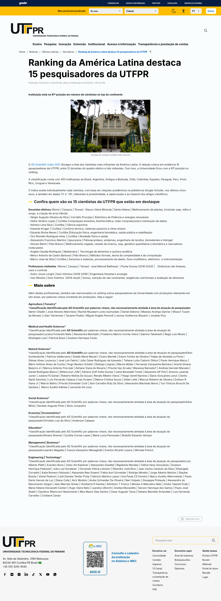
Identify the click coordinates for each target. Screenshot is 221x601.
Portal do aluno (210, 568)
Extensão (79, 44)
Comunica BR (113, 3)
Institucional (96, 44)
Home (36, 51)
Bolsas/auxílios (182, 560)
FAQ (154, 589)
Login (205, 577)
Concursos (180, 564)
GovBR (23, 3)
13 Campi (157, 568)
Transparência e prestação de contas (163, 44)
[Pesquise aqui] (182, 540)
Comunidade (159, 555)
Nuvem (206, 560)
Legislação (172, 3)
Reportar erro (176, 518)
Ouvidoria (157, 585)
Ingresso (156, 564)
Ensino (37, 44)
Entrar (211, 11)
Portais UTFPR (210, 555)
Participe (156, 3)
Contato (156, 560)
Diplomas (179, 568)
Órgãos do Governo (193, 3)
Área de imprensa (184, 555)
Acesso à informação (135, 3)
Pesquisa (50, 44)
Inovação (65, 44)
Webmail (206, 564)
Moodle (206, 572)
